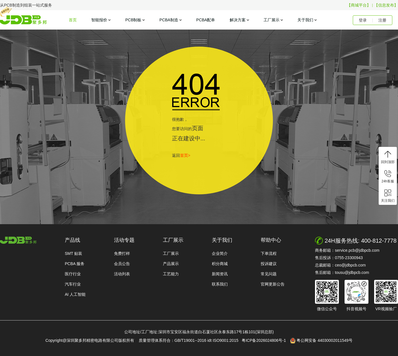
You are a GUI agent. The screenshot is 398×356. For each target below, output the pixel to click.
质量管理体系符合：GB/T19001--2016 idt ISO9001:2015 (190, 340)
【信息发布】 (386, 5)
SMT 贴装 (73, 253)
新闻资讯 (220, 274)
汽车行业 (73, 284)
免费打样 (122, 253)
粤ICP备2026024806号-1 (265, 340)
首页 (73, 20)
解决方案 (238, 20)
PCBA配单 (205, 20)
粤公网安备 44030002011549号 (321, 340)
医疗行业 (73, 274)
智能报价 (99, 20)
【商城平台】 (359, 5)
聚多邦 (23, 19)
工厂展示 (271, 20)
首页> (185, 155)
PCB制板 (133, 20)
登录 (363, 20)
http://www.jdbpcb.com (18, 240)
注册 (382, 20)
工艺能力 (171, 274)
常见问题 (269, 274)
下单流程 (269, 253)
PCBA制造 (168, 20)
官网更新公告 (273, 284)
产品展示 (171, 263)
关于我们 (305, 20)
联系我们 (220, 284)
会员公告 (122, 263)
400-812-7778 (379, 241)
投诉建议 (269, 263)
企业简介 (220, 253)
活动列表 (122, 274)
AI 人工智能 (75, 294)
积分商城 (220, 263)
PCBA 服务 (74, 263)
